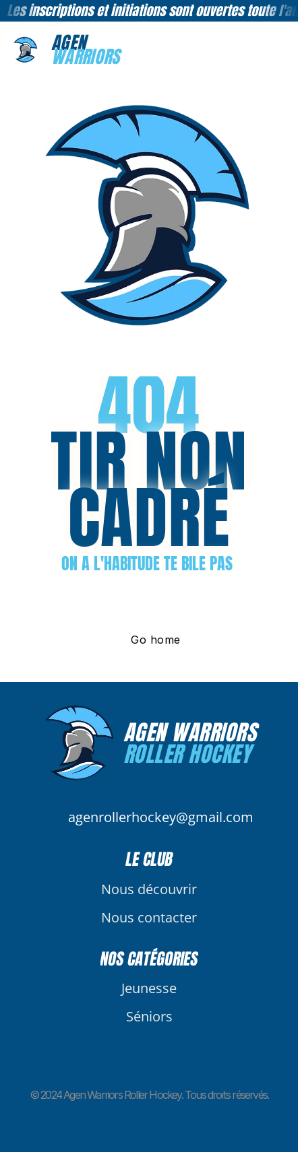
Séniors (149, 1016)
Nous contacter (149, 917)
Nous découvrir (149, 889)
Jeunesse (149, 988)
